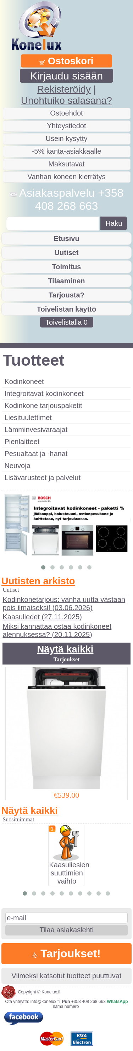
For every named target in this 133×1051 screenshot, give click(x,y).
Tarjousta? (66, 295)
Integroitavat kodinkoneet (44, 393)
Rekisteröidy (63, 89)
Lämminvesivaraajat (35, 429)
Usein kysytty (67, 138)
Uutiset (67, 252)
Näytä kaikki (65, 649)
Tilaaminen (66, 281)
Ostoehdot (66, 113)
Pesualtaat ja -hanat (35, 453)
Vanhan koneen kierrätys (67, 177)
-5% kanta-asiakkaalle (66, 151)
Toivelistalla (66, 322)
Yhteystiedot (66, 126)
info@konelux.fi (45, 1001)
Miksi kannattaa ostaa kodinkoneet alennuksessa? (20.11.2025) (56, 630)
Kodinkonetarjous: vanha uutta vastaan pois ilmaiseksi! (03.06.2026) (63, 604)
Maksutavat (66, 164)
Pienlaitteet (21, 441)
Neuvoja (17, 466)
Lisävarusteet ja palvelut (42, 478)
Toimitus (66, 267)
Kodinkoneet (24, 381)
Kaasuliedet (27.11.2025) (42, 617)
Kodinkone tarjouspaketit (43, 405)
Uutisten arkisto (38, 580)
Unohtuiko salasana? (66, 100)
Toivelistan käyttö (66, 309)
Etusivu (66, 238)
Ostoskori (66, 60)
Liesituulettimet (27, 417)
